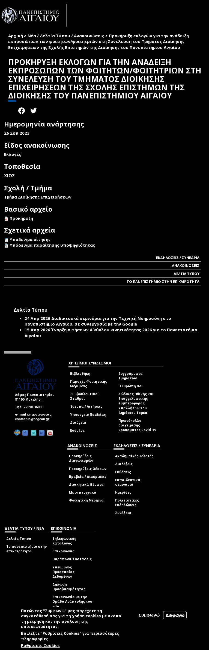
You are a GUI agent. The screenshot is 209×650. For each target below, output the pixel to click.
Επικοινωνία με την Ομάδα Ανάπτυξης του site (72, 601)
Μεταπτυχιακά (82, 492)
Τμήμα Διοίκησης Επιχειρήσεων (37, 197)
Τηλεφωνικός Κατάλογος (64, 541)
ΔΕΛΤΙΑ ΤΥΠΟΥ (186, 273)
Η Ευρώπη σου (131, 386)
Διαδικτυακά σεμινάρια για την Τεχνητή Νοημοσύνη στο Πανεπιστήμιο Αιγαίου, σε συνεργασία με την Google (98, 321)
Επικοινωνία (63, 551)
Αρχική (15, 35)
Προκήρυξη (21, 218)
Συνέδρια (123, 512)
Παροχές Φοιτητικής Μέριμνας (88, 383)
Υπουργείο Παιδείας (88, 414)
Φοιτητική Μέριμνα (86, 500)
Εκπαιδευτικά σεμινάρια (127, 482)
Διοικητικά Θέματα (86, 484)
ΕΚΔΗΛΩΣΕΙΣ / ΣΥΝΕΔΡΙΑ (177, 257)
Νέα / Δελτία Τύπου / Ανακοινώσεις (66, 35)
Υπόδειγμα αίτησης (30, 239)
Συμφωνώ (149, 615)
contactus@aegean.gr (33, 419)
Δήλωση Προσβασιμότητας (68, 586)
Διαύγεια (78, 422)
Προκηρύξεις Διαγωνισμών (81, 458)
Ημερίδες (123, 492)
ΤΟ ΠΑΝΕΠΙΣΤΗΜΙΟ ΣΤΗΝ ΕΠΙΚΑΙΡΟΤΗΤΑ (163, 281)
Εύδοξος (77, 430)
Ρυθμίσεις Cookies (40, 645)
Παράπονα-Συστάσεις (72, 559)
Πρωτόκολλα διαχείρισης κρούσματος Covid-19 (137, 425)
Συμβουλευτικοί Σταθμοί (84, 396)
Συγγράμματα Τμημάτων (130, 375)
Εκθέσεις (123, 472)
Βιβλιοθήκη (80, 373)
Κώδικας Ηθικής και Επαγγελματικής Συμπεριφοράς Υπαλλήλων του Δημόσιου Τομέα (136, 403)
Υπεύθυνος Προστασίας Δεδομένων (63, 572)
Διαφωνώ (175, 615)
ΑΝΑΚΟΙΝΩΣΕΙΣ (185, 265)
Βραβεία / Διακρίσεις (87, 476)
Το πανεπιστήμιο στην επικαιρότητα (26, 548)
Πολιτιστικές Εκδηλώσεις (127, 502)
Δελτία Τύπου (18, 538)
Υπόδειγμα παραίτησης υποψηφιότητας (52, 245)
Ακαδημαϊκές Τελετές (134, 456)
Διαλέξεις (124, 464)
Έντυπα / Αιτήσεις (86, 406)
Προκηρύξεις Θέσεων (87, 468)
